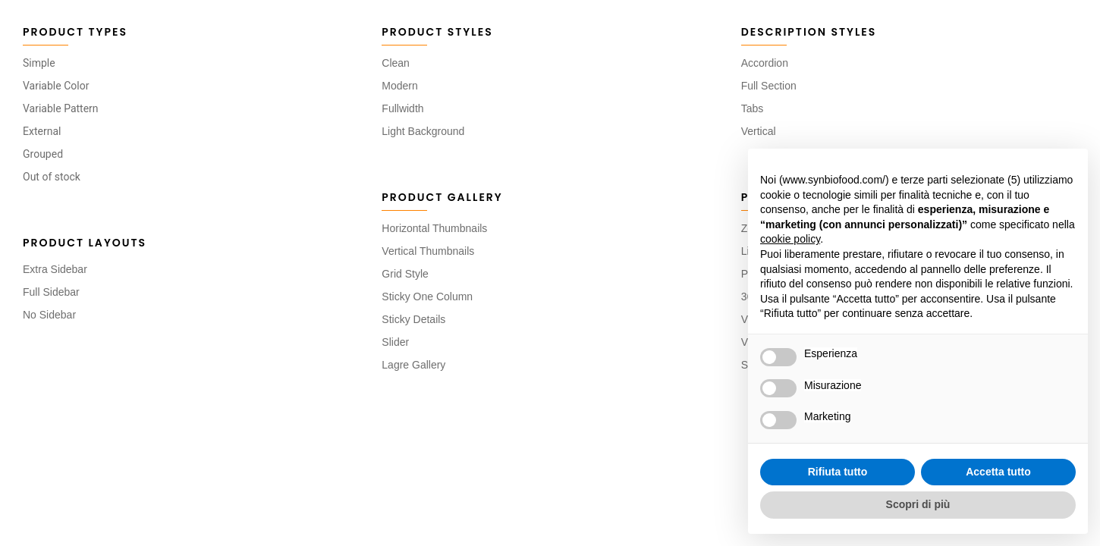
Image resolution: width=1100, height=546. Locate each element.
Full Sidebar (51, 292)
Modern (399, 86)
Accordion (764, 63)
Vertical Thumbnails (428, 251)
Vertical (758, 131)
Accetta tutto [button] (998, 472)
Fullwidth (402, 108)
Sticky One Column (427, 296)
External (42, 131)
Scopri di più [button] (918, 504)
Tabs (752, 108)
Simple (39, 63)
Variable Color (56, 86)
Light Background (423, 131)
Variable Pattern (61, 108)
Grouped (43, 154)
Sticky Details (413, 319)
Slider (395, 342)
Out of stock (51, 177)
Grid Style (405, 274)
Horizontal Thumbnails (434, 228)
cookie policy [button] (790, 239)
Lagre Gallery (413, 365)
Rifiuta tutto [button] (838, 472)
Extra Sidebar (55, 269)
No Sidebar (49, 315)
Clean (396, 63)
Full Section (769, 86)
